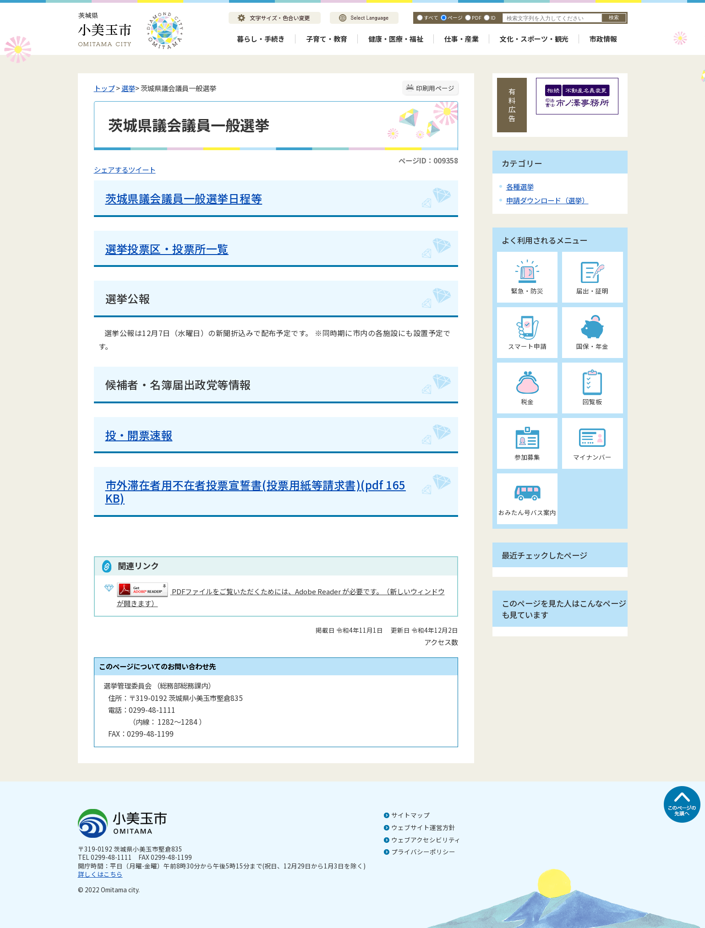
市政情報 (603, 38)
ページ (455, 17)
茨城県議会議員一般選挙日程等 (183, 198)
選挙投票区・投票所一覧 (167, 248)
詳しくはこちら (100, 874)
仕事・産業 (461, 38)
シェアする (111, 169)
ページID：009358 (428, 160)
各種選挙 (520, 186)
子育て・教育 (326, 38)
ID (493, 17)
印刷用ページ (435, 87)
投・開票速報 (139, 435)
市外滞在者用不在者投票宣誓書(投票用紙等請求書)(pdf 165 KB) (255, 491)
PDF (476, 17)
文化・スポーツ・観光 (534, 38)
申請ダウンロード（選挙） (547, 200)
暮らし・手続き (261, 38)
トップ (104, 88)
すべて (431, 17)
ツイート (142, 169)
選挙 (128, 88)
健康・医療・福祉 (395, 38)
